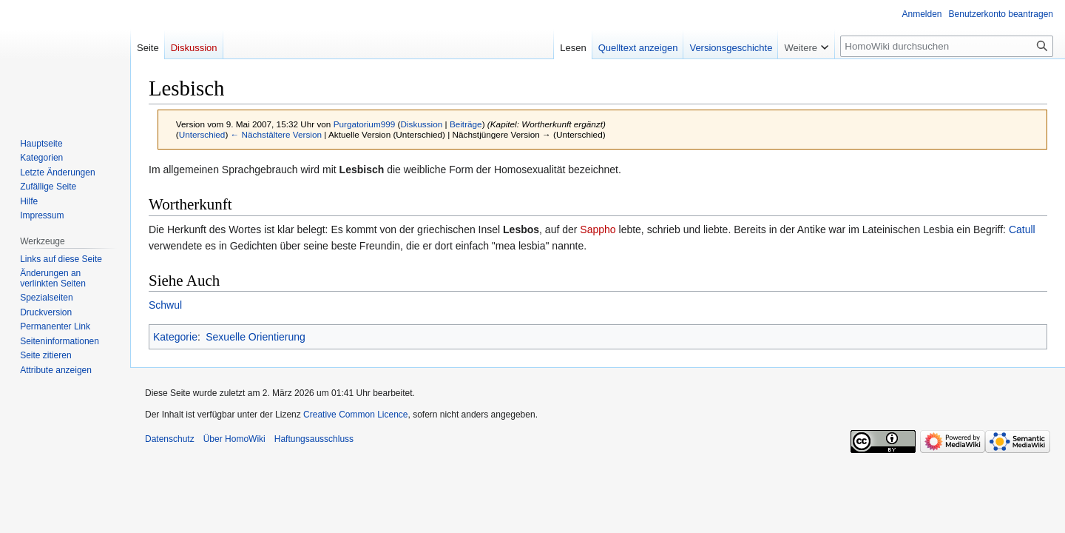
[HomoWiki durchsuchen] (946, 46)
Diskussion (421, 124)
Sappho (597, 229)
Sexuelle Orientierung (255, 337)
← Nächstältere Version (276, 134)
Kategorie (175, 337)
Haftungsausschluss (314, 439)
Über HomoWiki (234, 439)
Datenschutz (170, 439)
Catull (1022, 229)
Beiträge (466, 124)
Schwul (165, 305)
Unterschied (202, 134)
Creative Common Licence (355, 414)
